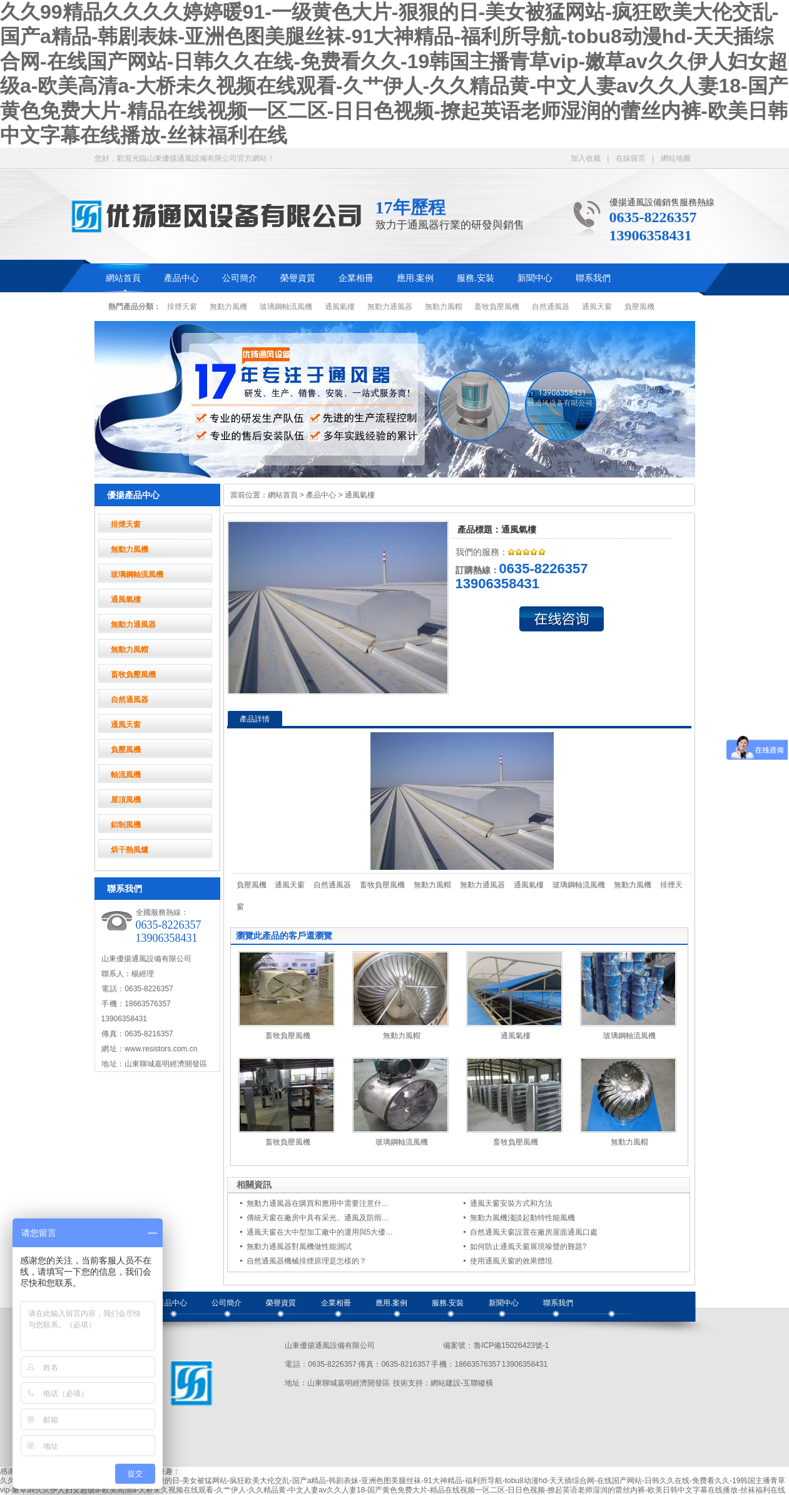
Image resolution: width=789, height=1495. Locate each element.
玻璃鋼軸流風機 (286, 306)
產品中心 (181, 278)
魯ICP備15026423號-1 (511, 1345)
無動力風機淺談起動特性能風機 (522, 1217)
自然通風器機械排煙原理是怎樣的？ (307, 1261)
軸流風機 (126, 774)
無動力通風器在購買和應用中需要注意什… (318, 1203)
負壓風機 (639, 306)
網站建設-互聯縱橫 (461, 1383)
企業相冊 (356, 278)
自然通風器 (550, 306)
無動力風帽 (443, 306)
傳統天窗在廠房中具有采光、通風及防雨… (318, 1217)
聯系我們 (593, 278)
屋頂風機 (126, 799)
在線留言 (631, 158)
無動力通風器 (389, 306)
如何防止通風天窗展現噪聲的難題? (528, 1246)
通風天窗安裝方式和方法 (511, 1203)
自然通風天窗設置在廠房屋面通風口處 (534, 1232)
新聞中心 (534, 278)
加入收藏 (586, 158)
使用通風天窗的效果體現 (511, 1261)
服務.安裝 (475, 278)
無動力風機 (228, 306)
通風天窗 (597, 306)
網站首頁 (123, 278)
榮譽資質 (297, 278)
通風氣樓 (340, 306)
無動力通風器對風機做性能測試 (299, 1246)
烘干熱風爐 (129, 849)
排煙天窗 (182, 306)
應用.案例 (415, 278)
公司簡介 (239, 278)
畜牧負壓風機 (496, 306)
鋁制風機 (126, 824)
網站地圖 (676, 158)
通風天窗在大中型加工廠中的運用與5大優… (320, 1232)
